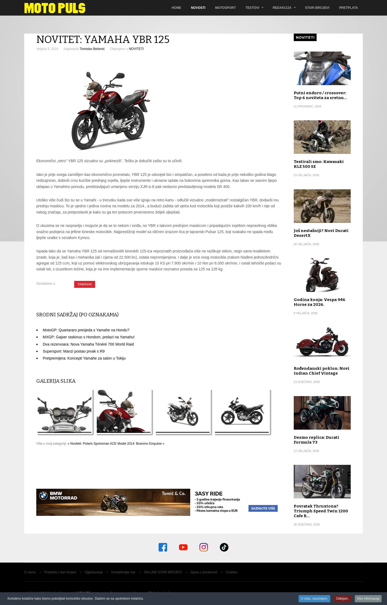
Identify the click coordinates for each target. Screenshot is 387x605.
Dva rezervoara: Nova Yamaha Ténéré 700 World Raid (88, 344)
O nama (30, 572)
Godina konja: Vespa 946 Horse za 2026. (319, 302)
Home (176, 8)
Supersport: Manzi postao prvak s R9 (74, 351)
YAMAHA (84, 284)
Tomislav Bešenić (92, 49)
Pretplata (348, 8)
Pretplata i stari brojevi (60, 572)
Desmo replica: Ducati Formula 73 (316, 440)
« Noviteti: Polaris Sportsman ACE (92, 443)
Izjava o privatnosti (204, 572)
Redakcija (282, 8)
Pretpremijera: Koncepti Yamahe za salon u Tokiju (84, 358)
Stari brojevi (317, 8)
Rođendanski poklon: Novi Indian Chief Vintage (321, 371)
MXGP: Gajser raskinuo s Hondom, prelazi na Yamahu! (89, 337)
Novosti (198, 8)
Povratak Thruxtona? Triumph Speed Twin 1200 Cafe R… (321, 511)
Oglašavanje (94, 572)
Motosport (225, 8)
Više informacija (368, 599)
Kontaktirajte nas (123, 572)
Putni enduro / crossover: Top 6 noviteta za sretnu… (320, 95)
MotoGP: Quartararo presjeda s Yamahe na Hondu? (86, 330)
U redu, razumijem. (314, 599)
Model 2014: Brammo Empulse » (140, 443)
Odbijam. (342, 599)
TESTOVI (252, 8)
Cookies (231, 572)
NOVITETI (136, 49)
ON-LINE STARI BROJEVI (163, 572)
